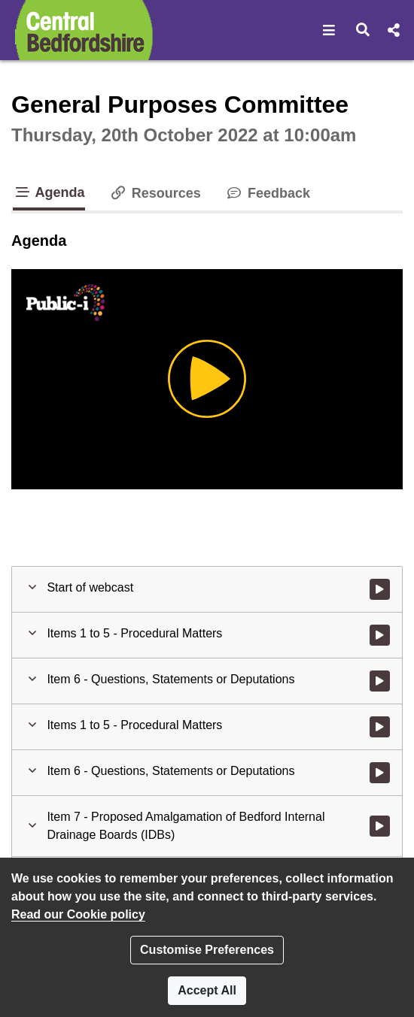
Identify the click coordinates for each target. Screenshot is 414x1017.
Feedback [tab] (267, 193)
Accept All (207, 990)
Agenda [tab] (49, 192)
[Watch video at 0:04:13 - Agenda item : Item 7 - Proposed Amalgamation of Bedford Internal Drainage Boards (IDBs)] (380, 826)
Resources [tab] (155, 193)
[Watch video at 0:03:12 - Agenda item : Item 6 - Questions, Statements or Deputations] (380, 681)
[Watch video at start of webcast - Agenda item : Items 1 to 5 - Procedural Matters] (380, 635)
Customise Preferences (207, 949)
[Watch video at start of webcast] (380, 589)
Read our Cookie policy (78, 914)
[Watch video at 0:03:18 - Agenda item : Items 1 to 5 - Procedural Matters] (380, 726)
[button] (329, 30)
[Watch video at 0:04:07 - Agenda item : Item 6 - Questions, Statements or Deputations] (380, 772)
